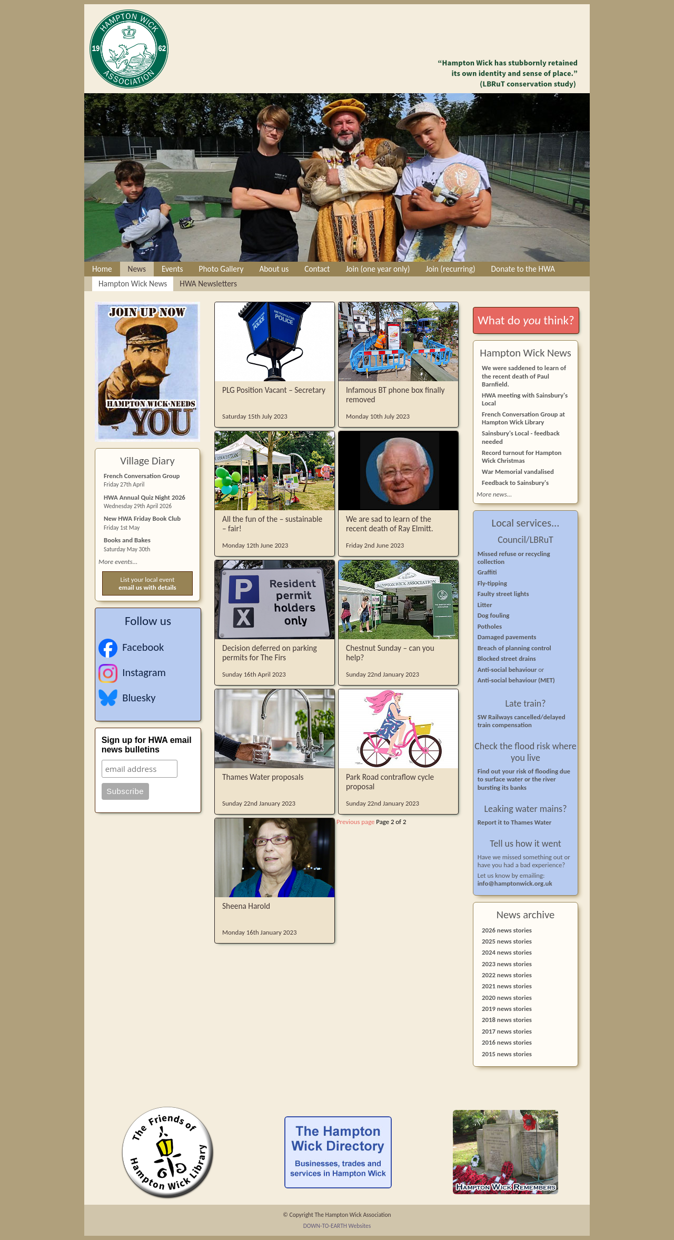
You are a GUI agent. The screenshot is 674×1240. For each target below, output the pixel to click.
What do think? (526, 320)
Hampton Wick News (132, 284)
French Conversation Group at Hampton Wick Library (523, 418)
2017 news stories (507, 1031)
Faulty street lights (503, 594)
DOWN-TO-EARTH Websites (337, 1225)
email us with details (147, 587)
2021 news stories (507, 986)
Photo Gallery (221, 269)
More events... (117, 562)
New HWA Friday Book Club (142, 518)
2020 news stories (507, 997)
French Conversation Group (142, 476)
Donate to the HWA (523, 269)
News (137, 269)
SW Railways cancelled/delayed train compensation (522, 721)
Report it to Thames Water (515, 822)
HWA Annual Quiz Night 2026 (144, 497)
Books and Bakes (127, 540)
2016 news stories (507, 1042)
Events (172, 269)
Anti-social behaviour (508, 669)
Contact (317, 269)
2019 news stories (507, 1009)
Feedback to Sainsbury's (515, 483)
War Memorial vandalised (518, 471)
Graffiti (487, 572)
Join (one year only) (377, 269)
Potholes (490, 626)
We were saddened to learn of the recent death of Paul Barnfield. (524, 376)
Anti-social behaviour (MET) (516, 680)
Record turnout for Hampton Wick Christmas (521, 456)
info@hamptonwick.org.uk (515, 883)
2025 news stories (507, 941)
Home (102, 269)
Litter (485, 605)
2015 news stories (507, 1054)
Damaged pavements (507, 637)
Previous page (355, 822)
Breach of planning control (514, 648)
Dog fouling (494, 615)
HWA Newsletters (208, 284)
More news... (494, 494)
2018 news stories (507, 1020)
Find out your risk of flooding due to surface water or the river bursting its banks (524, 779)
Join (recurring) (450, 269)
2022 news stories (507, 975)
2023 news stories (507, 964)
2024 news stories (507, 952)
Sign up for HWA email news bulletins (147, 745)
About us (274, 269)
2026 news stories (507, 930)
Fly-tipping (492, 583)
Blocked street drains (507, 658)
